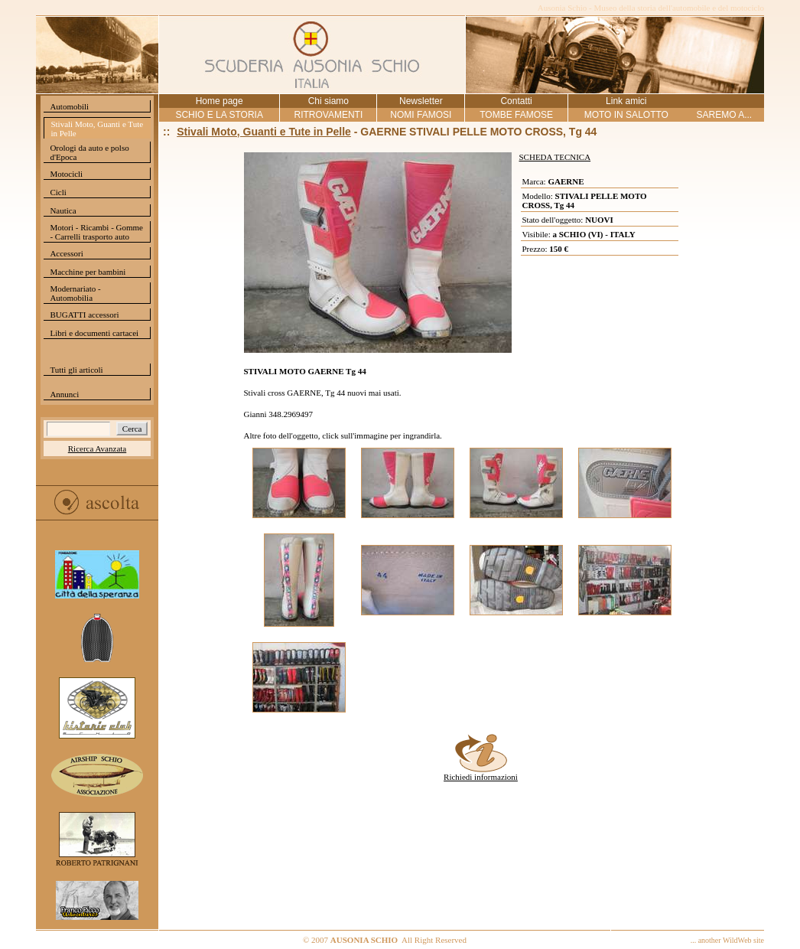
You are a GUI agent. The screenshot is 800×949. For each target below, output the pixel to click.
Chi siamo (328, 101)
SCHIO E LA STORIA (218, 114)
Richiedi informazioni (481, 773)
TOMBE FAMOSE (516, 114)
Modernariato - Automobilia (75, 293)
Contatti (516, 101)
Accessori (66, 253)
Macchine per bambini (87, 271)
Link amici (626, 101)
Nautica (63, 210)
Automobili (69, 106)
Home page (219, 101)
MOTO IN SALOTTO (626, 114)
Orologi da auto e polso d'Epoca (89, 152)
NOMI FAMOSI (420, 114)
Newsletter (421, 101)
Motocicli (66, 173)
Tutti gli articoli (76, 369)
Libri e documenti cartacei (94, 333)
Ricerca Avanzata (97, 448)
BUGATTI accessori (84, 314)
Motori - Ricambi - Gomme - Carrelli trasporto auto (96, 232)
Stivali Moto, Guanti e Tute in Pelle (96, 128)
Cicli (58, 192)
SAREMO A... (724, 114)
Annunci (64, 394)
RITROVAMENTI (328, 114)
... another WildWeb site (727, 940)
